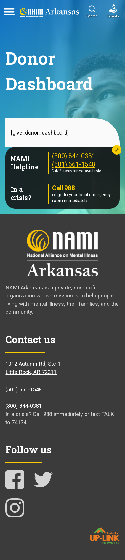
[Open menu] (9, 11)
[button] (92, 12)
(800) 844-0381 (73, 156)
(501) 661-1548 (73, 164)
